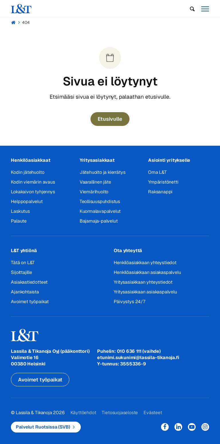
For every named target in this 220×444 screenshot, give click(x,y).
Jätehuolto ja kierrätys (102, 172)
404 (26, 22)
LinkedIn (178, 427)
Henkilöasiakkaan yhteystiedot (145, 263)
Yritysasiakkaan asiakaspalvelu (145, 292)
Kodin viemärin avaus (33, 182)
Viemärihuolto (94, 192)
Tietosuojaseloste (120, 413)
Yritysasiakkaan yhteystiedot (143, 282)
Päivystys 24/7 (129, 302)
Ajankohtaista (25, 292)
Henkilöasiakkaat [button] (30, 160)
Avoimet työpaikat (30, 302)
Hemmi (13, 22)
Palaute (19, 221)
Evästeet (153, 413)
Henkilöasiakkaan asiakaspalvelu (147, 272)
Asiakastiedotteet (29, 282)
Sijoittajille (21, 272)
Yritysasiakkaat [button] (97, 160)
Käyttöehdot (83, 413)
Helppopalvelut (26, 201)
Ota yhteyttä (128, 251)
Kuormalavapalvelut (100, 211)
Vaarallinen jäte (95, 182)
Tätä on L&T (23, 263)
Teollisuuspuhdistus (100, 201)
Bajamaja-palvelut (99, 221)
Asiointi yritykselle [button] (169, 160)
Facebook (165, 427)
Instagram (205, 427)
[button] (192, 8)
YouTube (192, 427)
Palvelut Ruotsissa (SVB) (43, 427)
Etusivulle (110, 119)
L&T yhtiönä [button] (24, 251)
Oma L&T (157, 172)
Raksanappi (160, 192)
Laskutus (20, 211)
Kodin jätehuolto (27, 172)
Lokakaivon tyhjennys (33, 192)
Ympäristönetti (163, 182)
